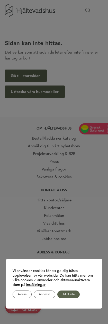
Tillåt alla (68, 294)
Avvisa (22, 294)
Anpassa (44, 294)
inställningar (36, 285)
